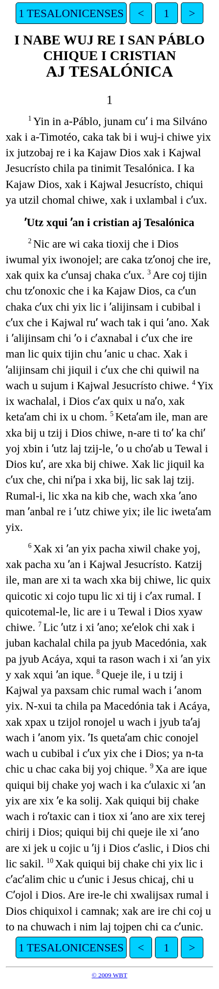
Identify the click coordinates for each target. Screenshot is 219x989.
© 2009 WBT (110, 975)
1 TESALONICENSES (71, 13)
